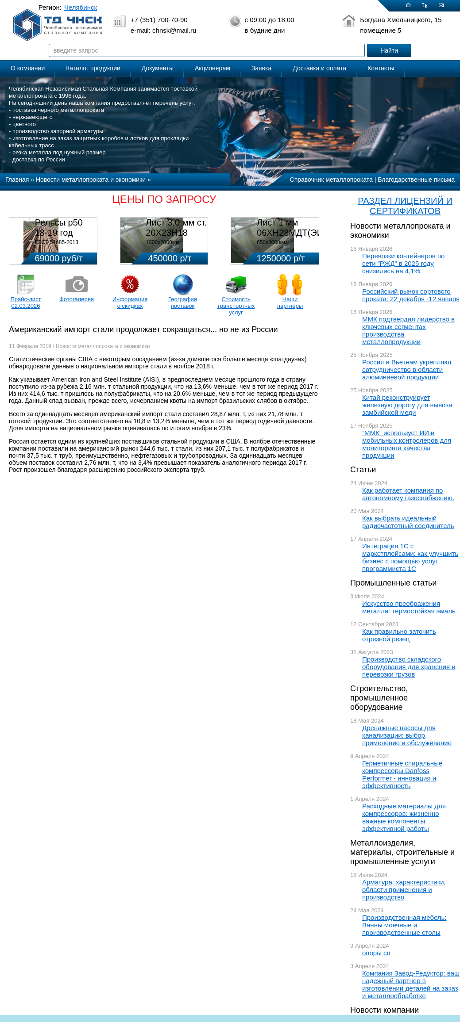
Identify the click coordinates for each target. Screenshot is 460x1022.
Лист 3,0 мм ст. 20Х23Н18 (176, 227)
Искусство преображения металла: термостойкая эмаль (409, 607)
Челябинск (80, 7)
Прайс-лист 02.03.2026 (25, 302)
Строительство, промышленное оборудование (379, 698)
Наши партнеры (290, 302)
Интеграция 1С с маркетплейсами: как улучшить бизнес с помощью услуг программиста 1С (410, 557)
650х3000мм (272, 242)
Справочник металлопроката (331, 179)
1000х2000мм (162, 242)
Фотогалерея (76, 299)
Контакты (380, 68)
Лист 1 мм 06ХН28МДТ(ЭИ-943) (300, 227)
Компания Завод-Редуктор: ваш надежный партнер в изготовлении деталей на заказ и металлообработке (411, 984)
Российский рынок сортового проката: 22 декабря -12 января (411, 294)
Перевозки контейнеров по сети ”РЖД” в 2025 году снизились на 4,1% (403, 263)
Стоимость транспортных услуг (236, 306)
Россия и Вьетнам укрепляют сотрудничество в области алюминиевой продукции (407, 369)
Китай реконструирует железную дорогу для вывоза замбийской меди (407, 405)
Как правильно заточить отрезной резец (399, 635)
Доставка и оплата (319, 68)
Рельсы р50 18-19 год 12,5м (59, 233)
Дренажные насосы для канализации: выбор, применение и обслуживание (407, 735)
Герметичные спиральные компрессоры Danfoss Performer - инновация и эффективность (402, 774)
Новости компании (384, 1010)
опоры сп (376, 953)
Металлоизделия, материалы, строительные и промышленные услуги (402, 852)
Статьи (363, 469)
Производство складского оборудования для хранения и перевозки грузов (409, 666)
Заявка (261, 68)
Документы (158, 68)
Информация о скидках (130, 302)
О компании (28, 68)
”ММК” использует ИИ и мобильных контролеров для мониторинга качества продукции (406, 444)
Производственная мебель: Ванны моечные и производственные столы (404, 925)
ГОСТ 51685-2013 (56, 242)
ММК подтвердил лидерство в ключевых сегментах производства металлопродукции (408, 330)
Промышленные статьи (393, 582)
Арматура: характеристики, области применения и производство (404, 889)
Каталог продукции (93, 68)
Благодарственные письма (416, 179)
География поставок (182, 302)
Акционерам (212, 68)
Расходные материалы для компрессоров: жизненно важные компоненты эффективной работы (404, 817)
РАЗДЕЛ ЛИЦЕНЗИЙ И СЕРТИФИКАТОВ (405, 206)
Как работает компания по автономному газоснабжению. (408, 493)
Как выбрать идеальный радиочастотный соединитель (408, 521)
